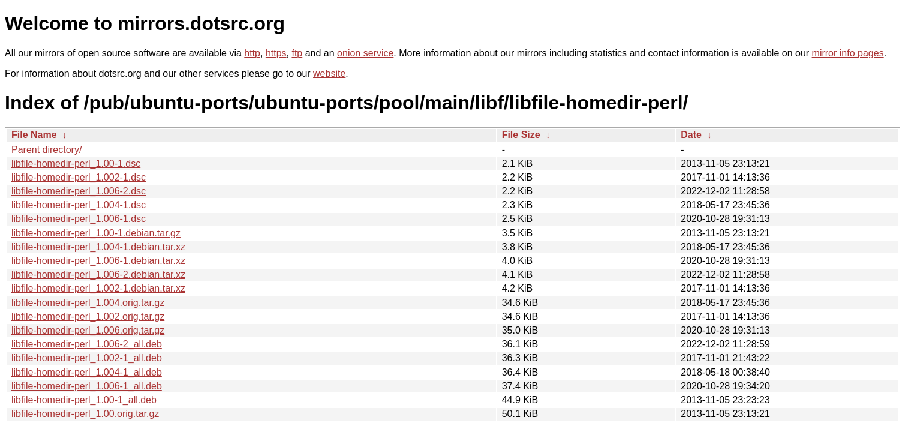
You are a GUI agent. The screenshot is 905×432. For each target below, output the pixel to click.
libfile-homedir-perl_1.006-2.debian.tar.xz (98, 274)
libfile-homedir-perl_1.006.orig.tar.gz (87, 330)
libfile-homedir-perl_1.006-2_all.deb (86, 344)
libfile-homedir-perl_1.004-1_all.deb (86, 372)
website (329, 73)
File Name (34, 135)
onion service (365, 53)
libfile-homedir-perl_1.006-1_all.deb (86, 386)
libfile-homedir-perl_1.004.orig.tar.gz (87, 303)
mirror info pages (848, 53)
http (252, 53)
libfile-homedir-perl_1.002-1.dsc (78, 177)
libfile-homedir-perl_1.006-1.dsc (78, 219)
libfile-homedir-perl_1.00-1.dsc (75, 163)
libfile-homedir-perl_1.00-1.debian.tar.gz (96, 233)
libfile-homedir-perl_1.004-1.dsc (78, 205)
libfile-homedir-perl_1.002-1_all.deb (86, 358)
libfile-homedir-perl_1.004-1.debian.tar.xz (98, 247)
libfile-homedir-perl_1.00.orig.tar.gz (85, 414)
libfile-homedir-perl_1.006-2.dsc (78, 191)
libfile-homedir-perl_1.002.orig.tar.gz (87, 316)
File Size (521, 135)
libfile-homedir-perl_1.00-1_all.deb (84, 400)
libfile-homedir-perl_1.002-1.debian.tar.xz (98, 288)
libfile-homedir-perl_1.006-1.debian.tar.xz (98, 261)
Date (691, 135)
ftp (296, 53)
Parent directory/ (46, 150)
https (276, 53)
